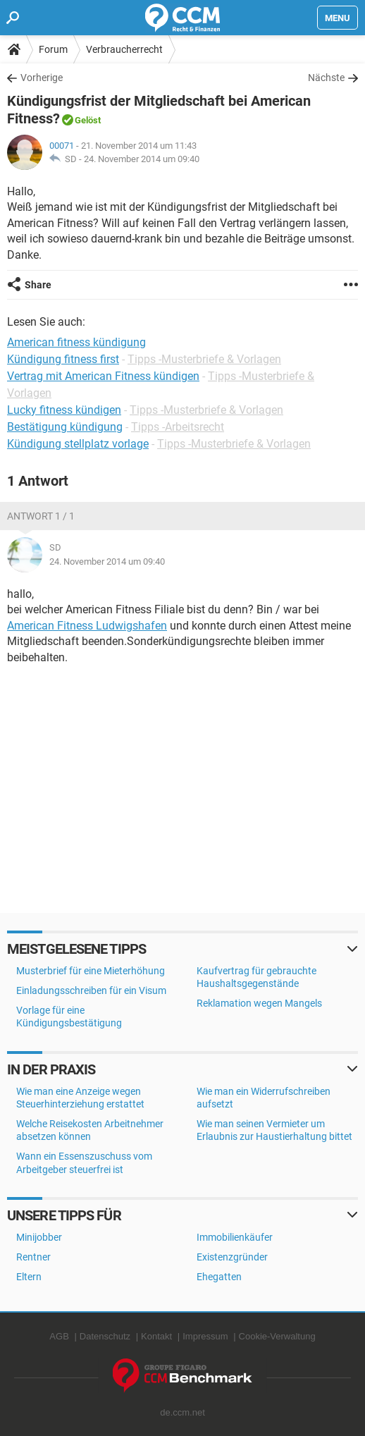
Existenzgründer (232, 1257)
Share (38, 284)
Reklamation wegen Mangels (259, 1003)
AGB (58, 1336)
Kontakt (156, 1336)
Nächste (326, 77)
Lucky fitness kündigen (64, 410)
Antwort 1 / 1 (41, 516)
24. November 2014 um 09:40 (141, 159)
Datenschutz (105, 1336)
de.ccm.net (182, 1412)
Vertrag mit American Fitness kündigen (103, 376)
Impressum (205, 1336)
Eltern (29, 1276)
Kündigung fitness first (63, 359)
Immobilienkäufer (235, 1237)
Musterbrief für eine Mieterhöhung (90, 970)
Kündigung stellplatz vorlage (78, 443)
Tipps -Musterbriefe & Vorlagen (204, 359)
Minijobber (39, 1237)
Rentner (33, 1257)
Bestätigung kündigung (65, 427)
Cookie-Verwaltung (277, 1336)
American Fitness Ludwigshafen (87, 625)
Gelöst (88, 120)
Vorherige (41, 77)
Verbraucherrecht (124, 49)
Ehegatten (219, 1276)
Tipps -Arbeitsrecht (177, 427)
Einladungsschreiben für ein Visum (91, 990)
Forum (53, 49)
